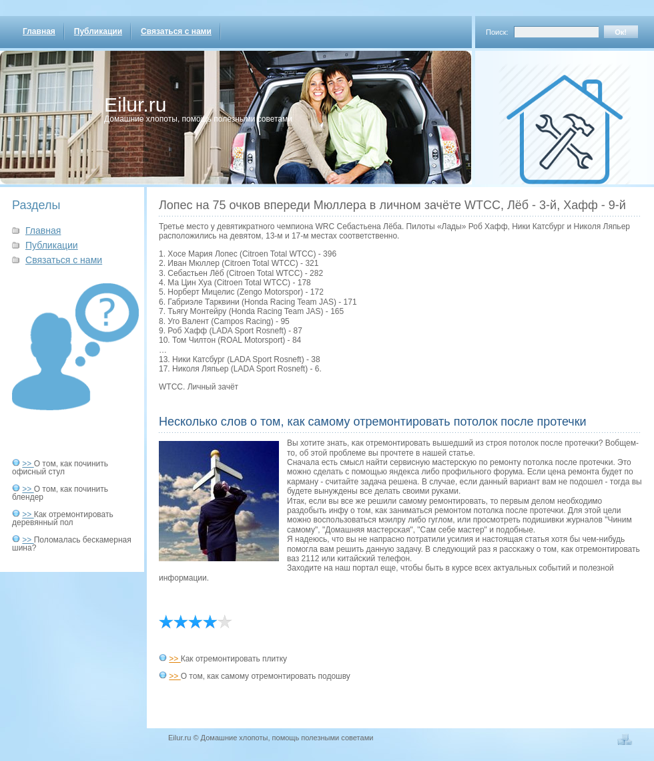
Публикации (98, 31)
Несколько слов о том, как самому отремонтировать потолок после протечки (373, 421)
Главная (39, 31)
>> (27, 463)
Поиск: (497, 32)
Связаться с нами (176, 31)
